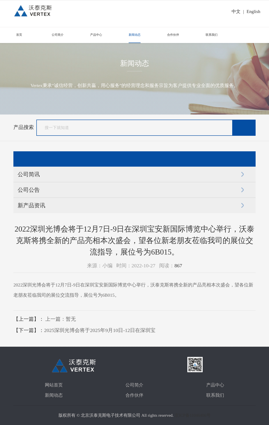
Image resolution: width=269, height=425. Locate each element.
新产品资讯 (31, 205)
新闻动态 (135, 34)
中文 (236, 11)
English (253, 11)
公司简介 (58, 34)
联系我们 (212, 34)
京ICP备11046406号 (193, 415)
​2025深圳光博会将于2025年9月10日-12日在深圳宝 (99, 330)
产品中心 (96, 34)
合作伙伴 (173, 34)
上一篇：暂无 (60, 319)
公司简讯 (29, 174)
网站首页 (54, 385)
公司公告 (29, 190)
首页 (19, 34)
